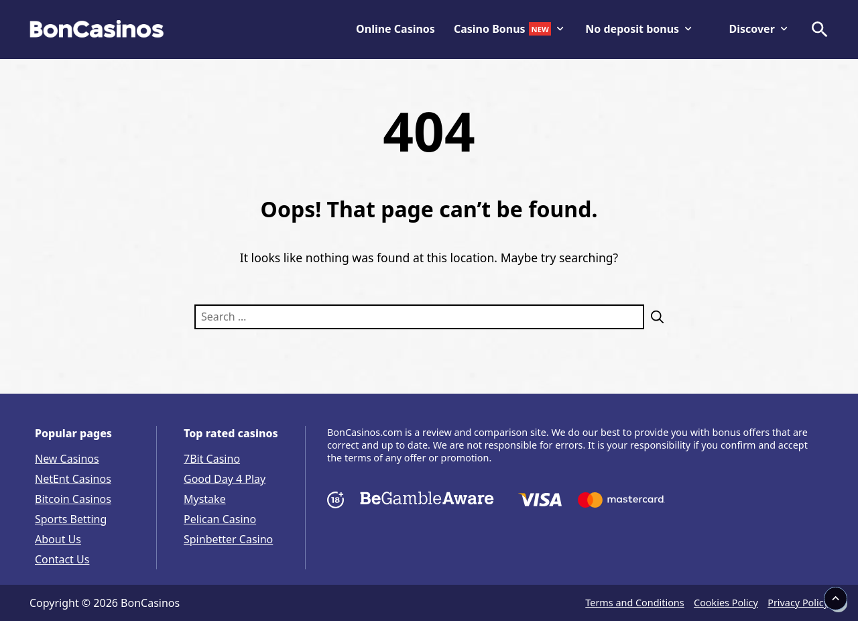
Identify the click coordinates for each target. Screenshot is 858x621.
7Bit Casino (212, 458)
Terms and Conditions (634, 602)
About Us (58, 539)
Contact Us (62, 559)
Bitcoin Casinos (73, 499)
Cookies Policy (726, 602)
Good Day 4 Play (224, 478)
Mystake (205, 499)
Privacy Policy (798, 602)
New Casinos (67, 458)
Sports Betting (71, 519)
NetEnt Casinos (73, 478)
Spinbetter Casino (228, 539)
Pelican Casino (220, 519)
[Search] (654, 316)
